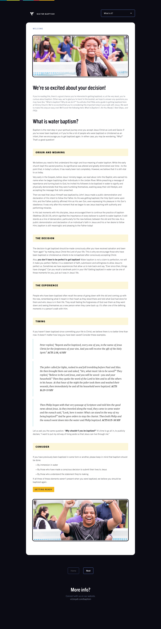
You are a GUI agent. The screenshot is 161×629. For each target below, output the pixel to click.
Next (88, 570)
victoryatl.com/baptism (80, 599)
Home (73, 570)
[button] (118, 13)
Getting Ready (43, 489)
